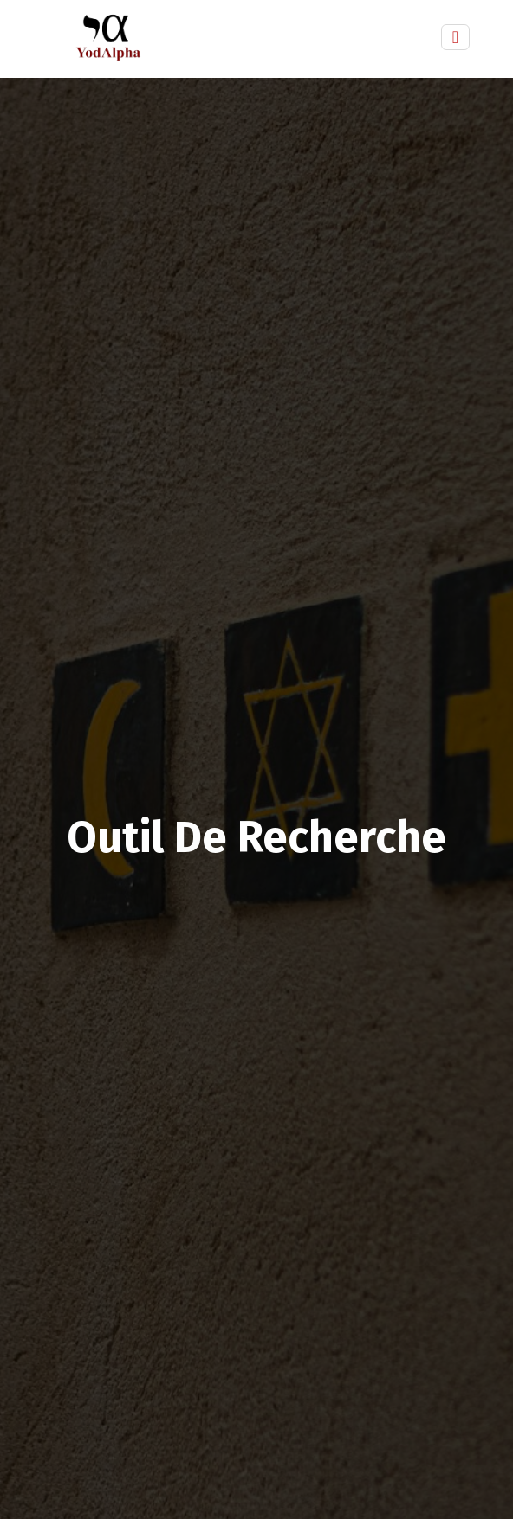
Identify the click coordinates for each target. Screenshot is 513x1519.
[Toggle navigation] (455, 37)
